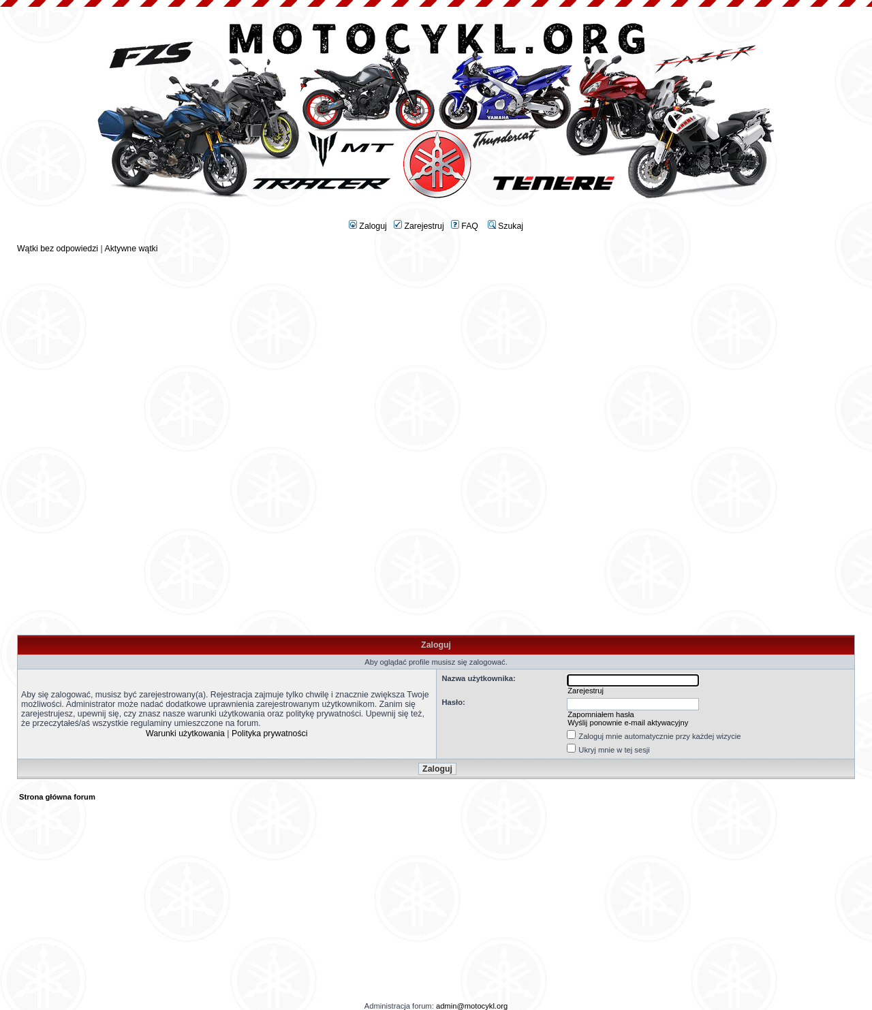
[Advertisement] (436, 348)
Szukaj (505, 226)
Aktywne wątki (130, 248)
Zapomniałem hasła (600, 714)
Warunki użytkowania (185, 733)
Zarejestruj (419, 226)
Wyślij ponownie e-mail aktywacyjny (627, 723)
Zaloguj (368, 226)
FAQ (464, 226)
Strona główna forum (57, 797)
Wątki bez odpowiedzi (57, 248)
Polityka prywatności (270, 733)
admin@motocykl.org (472, 1006)
